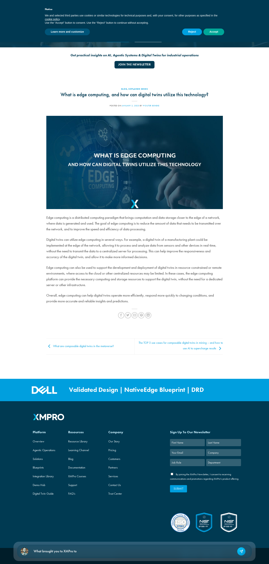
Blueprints (38, 467)
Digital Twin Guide (43, 494)
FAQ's (71, 494)
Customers (114, 459)
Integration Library (43, 476)
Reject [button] (192, 31)
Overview (38, 441)
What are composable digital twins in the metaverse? (80, 346)
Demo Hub (39, 485)
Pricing (112, 450)
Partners (113, 467)
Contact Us (114, 485)
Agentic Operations (44, 450)
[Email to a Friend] (135, 315)
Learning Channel (78, 450)
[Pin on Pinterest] (141, 315)
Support (72, 485)
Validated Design (94, 390)
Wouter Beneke (151, 105)
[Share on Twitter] (128, 315)
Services (113, 476)
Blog (124, 89)
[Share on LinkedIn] (148, 315)
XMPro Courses (77, 476)
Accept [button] (213, 31)
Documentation (76, 467)
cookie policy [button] (52, 19)
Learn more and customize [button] (67, 31)
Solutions (38, 459)
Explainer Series (138, 89)
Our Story (114, 441)
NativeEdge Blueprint (154, 390)
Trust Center (115, 494)
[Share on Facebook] (121, 315)
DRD (197, 390)
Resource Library (77, 441)
